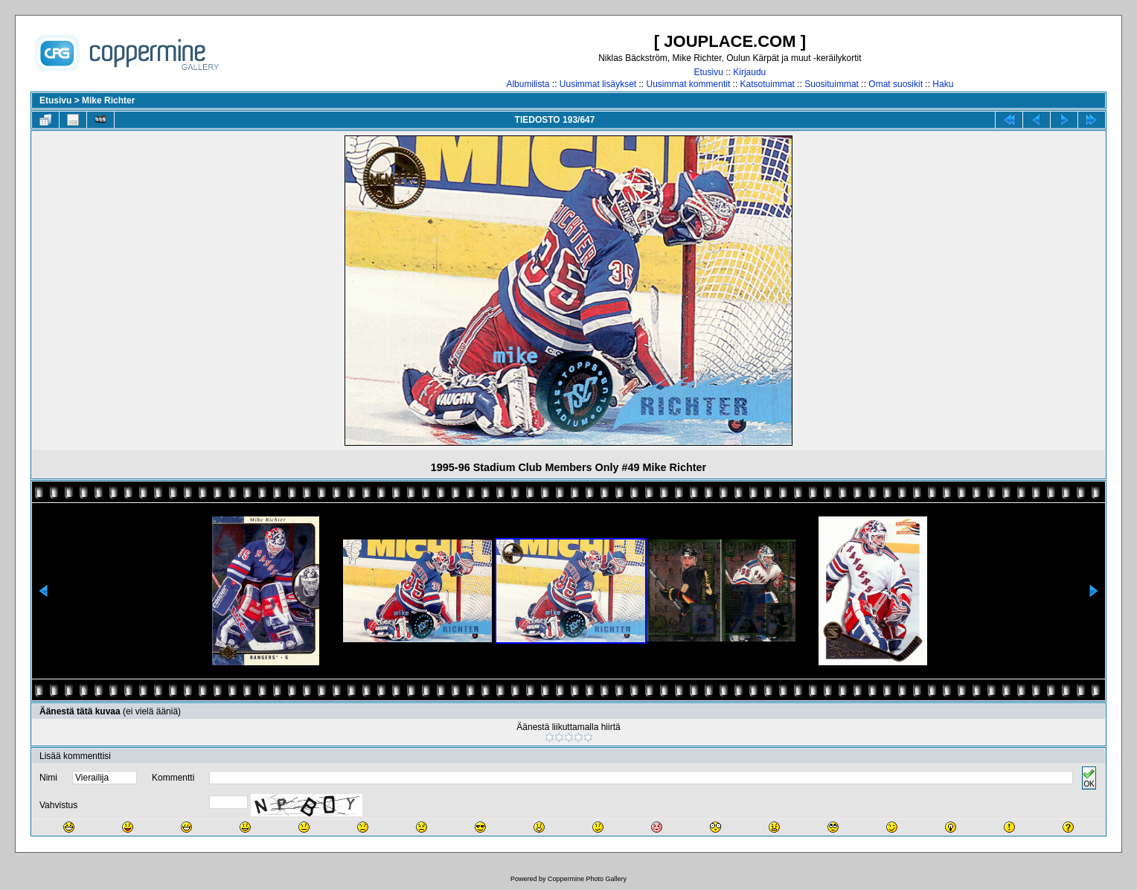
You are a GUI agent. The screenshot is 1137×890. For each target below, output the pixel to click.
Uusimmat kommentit (689, 84)
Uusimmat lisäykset (598, 84)
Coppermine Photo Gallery (587, 879)
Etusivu (708, 72)
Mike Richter (108, 100)
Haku (942, 84)
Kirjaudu (749, 72)
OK (1089, 778)
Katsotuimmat (767, 84)
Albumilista (527, 84)
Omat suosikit (895, 84)
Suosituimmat (831, 84)
